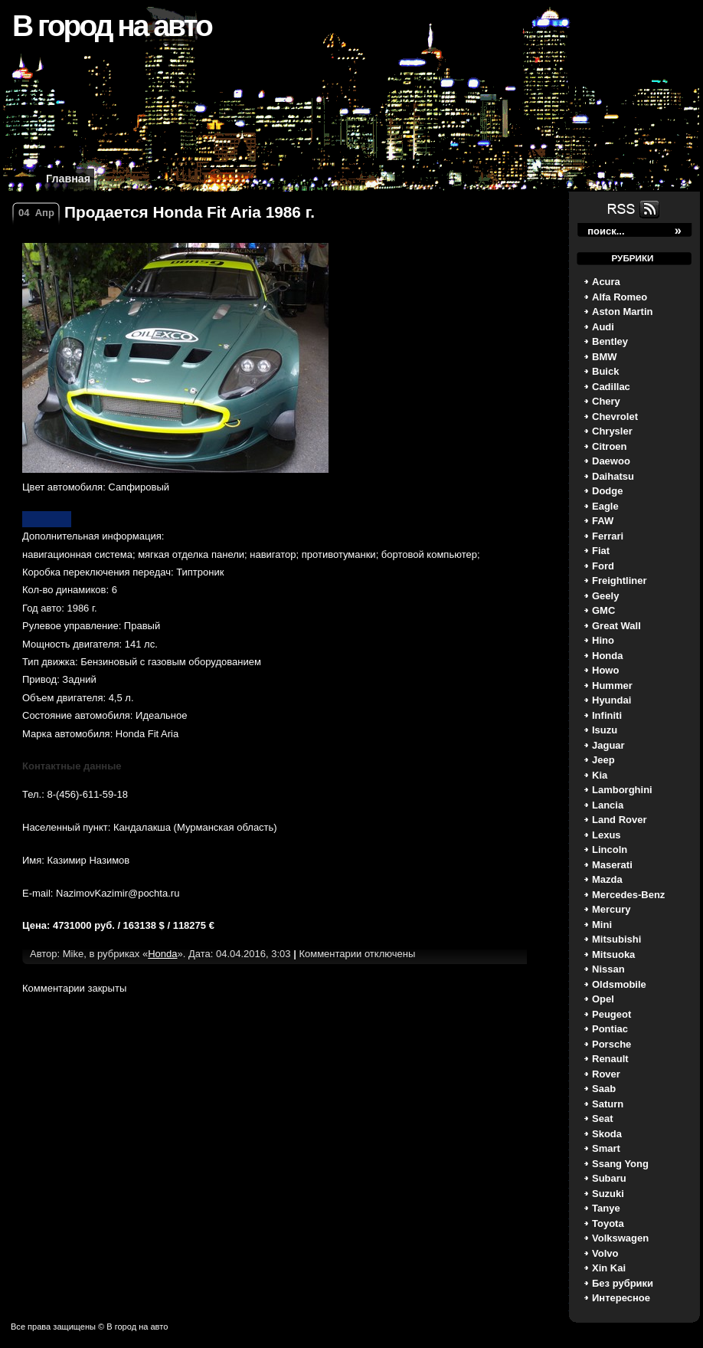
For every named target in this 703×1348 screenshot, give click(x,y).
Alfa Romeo (619, 297)
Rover (606, 1074)
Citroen (609, 446)
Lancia (607, 805)
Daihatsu (613, 476)
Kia (599, 775)
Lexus (606, 835)
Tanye (606, 1208)
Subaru (609, 1178)
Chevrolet (615, 416)
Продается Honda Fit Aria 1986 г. (189, 212)
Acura (606, 281)
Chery (606, 401)
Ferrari (607, 536)
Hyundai (611, 700)
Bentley (610, 341)
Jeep (603, 760)
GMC (603, 610)
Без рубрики (622, 1283)
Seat (602, 1118)
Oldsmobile (619, 984)
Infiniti (607, 715)
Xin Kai (609, 1268)
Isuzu (604, 730)
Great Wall (616, 625)
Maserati (612, 865)
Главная (68, 178)
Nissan (608, 969)
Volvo (605, 1253)
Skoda (607, 1134)
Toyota (608, 1223)
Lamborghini (622, 789)
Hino (603, 640)
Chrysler (612, 431)
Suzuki (608, 1193)
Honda (607, 655)
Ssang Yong (620, 1163)
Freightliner (619, 580)
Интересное (621, 1298)
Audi (603, 327)
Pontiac (610, 1029)
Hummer (612, 685)
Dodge (607, 491)
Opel (603, 999)
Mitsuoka (613, 954)
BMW (604, 356)
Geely (605, 596)
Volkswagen (620, 1238)
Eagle (605, 506)
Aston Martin (622, 311)
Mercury (611, 909)
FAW (602, 520)
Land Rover (619, 819)
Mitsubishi (616, 939)
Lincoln (609, 849)
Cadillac (611, 386)
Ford (603, 566)
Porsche (611, 1044)
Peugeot (611, 1014)
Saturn (607, 1104)
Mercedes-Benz (628, 894)
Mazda (607, 879)
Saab (604, 1088)
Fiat (601, 550)
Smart (606, 1148)
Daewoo (611, 461)
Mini (602, 924)
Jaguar (608, 745)
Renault (610, 1058)
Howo (605, 670)
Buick (605, 371)
